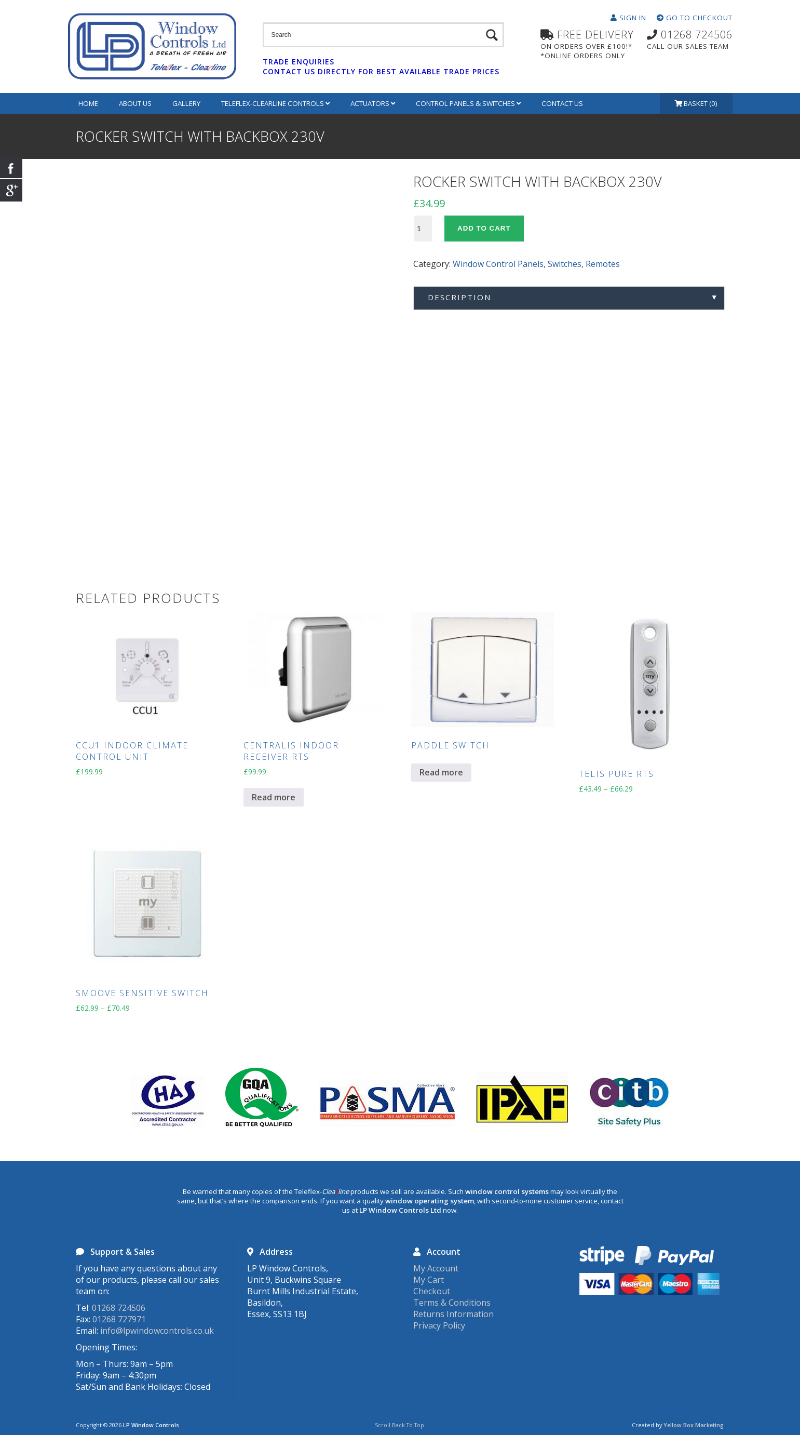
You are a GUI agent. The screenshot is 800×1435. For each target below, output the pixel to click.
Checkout (431, 1291)
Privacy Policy (439, 1325)
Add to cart (484, 228)
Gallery (186, 103)
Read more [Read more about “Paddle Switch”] (441, 772)
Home (88, 103)
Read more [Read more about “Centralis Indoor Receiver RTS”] (273, 797)
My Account (435, 1268)
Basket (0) (695, 103)
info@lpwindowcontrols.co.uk (157, 1330)
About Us (135, 103)
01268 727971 (119, 1319)
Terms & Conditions (452, 1302)
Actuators (372, 103)
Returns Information (453, 1314)
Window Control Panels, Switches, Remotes (536, 264)
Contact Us (562, 103)
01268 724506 (118, 1307)
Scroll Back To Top (399, 1425)
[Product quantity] (423, 229)
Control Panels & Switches (468, 103)
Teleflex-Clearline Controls (275, 103)
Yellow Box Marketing (693, 1425)
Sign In (628, 17)
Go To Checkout (695, 17)
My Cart (428, 1279)
